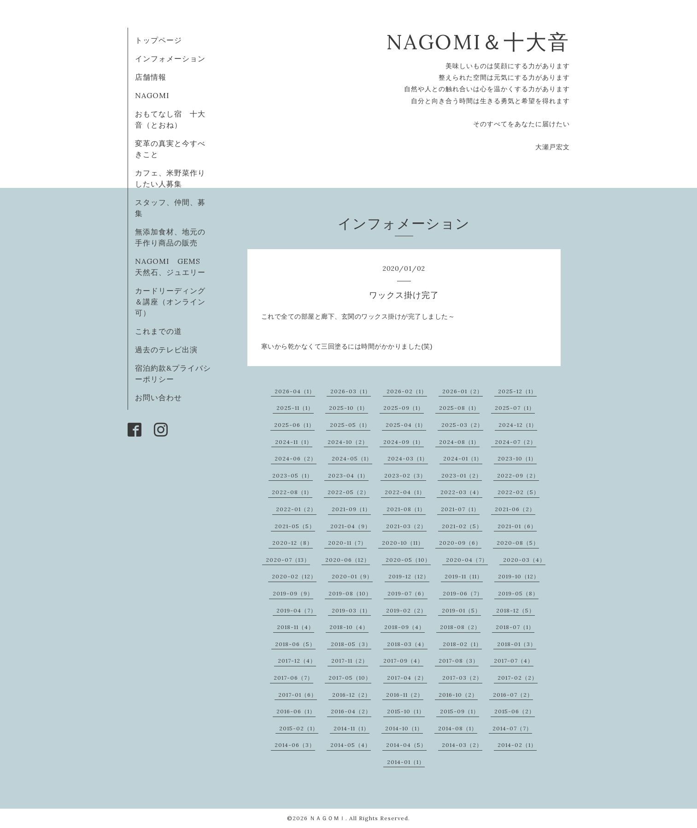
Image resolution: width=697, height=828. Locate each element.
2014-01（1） (406, 761)
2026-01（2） (462, 391)
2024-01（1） (462, 458)
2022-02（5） (518, 492)
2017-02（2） (518, 677)
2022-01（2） (296, 509)
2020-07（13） (288, 559)
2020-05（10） (408, 559)
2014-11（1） (351, 728)
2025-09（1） (403, 407)
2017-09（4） (403, 660)
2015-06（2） (514, 711)
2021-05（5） (295, 526)
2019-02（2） (406, 610)
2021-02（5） (462, 526)
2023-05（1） (292, 475)
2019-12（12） (408, 576)
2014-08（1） (457, 728)
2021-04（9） (350, 526)
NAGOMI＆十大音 (478, 42)
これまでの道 (158, 331)
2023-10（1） (517, 458)
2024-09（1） (403, 441)
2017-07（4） (513, 660)
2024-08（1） (459, 441)
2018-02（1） (462, 644)
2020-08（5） (518, 542)
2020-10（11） (403, 542)
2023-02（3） (405, 475)
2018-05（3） (351, 644)
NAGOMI (156, 95)
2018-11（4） (295, 627)
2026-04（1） (295, 391)
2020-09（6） (460, 542)
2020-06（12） (347, 559)
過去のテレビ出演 (166, 349)
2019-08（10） (350, 593)
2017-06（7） (293, 677)
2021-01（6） (517, 526)
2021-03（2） (406, 526)
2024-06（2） (295, 458)
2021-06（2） (515, 509)
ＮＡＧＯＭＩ (328, 818)
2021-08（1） (406, 509)
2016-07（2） (513, 694)
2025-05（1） (350, 424)
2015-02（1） (298, 728)
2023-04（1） (348, 475)
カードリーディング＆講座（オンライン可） (170, 301)
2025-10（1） (348, 407)
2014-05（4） (350, 744)
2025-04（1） (406, 424)
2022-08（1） (292, 492)
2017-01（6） (297, 694)
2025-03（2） (462, 424)
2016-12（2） (351, 694)
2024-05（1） (352, 458)
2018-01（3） (516, 644)
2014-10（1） (404, 728)
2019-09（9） (293, 593)
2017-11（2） (349, 660)
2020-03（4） (524, 559)
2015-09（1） (459, 711)
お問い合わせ (158, 397)
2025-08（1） (459, 407)
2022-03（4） (461, 492)
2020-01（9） (352, 576)
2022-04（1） (405, 492)
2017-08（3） (459, 660)
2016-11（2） (404, 694)
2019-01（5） (461, 610)
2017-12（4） (297, 660)
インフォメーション (170, 58)
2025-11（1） (295, 407)
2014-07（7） (512, 728)
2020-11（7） (347, 542)
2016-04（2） (351, 711)
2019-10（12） (518, 576)
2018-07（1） (515, 627)
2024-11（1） (293, 441)
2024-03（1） (407, 458)
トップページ (158, 40)
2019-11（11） (464, 576)
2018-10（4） (349, 627)
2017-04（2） (407, 677)
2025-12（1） (517, 391)
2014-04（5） (406, 744)
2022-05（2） (348, 492)
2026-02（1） (407, 391)
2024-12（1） (517, 424)
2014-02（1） (517, 744)
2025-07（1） (515, 407)
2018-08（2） (460, 627)
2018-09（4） (404, 627)
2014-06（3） (295, 744)
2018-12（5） (515, 610)
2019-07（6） (407, 593)
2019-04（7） (296, 610)
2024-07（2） (515, 441)
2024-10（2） (348, 441)
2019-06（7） (463, 593)
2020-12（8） (292, 542)
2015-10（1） (406, 711)
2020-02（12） (294, 576)
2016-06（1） (296, 711)
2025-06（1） (294, 424)
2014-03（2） (462, 744)
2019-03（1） (351, 610)
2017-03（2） (462, 677)
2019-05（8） (518, 593)
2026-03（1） (350, 391)
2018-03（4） (407, 644)
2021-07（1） (460, 509)
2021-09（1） (351, 509)
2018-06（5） (295, 644)
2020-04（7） (467, 559)
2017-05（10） (349, 677)
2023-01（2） (461, 475)
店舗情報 (150, 77)
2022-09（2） (518, 475)
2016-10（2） (458, 694)
